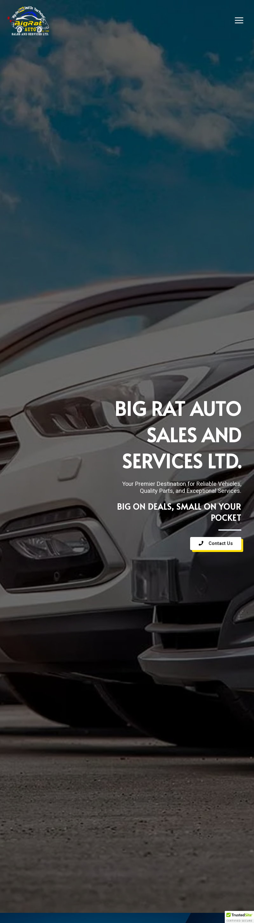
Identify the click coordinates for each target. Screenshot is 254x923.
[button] (239, 917)
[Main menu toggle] (239, 20)
